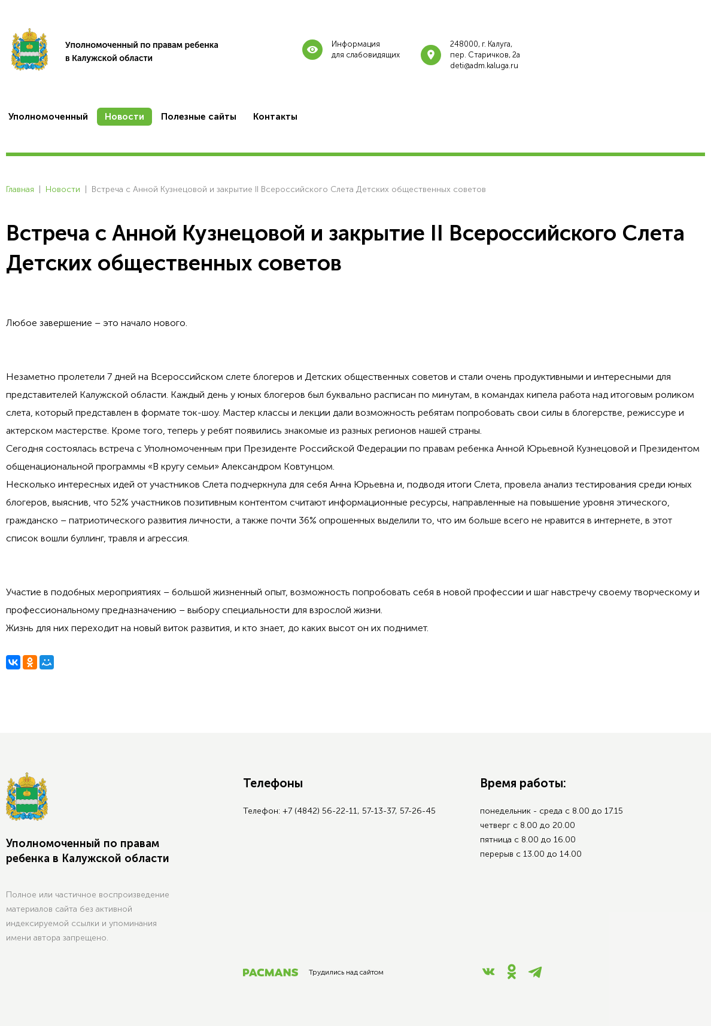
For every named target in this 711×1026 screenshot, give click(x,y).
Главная (20, 189)
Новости (62, 189)
